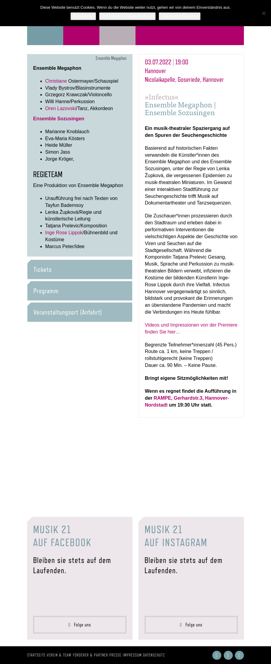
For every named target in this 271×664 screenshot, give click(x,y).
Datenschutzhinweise (179, 16)
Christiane (56, 81)
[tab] (79, 269)
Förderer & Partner (90, 655)
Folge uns (80, 625)
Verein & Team (59, 655)
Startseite (36, 655)
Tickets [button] (42, 269)
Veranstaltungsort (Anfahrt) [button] (67, 312)
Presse (115, 655)
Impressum (132, 655)
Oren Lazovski (60, 108)
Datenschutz (154, 655)
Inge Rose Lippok (64, 232)
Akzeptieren (83, 16)
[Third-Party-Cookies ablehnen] (263, 13)
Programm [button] (46, 290)
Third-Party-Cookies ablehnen (127, 16)
